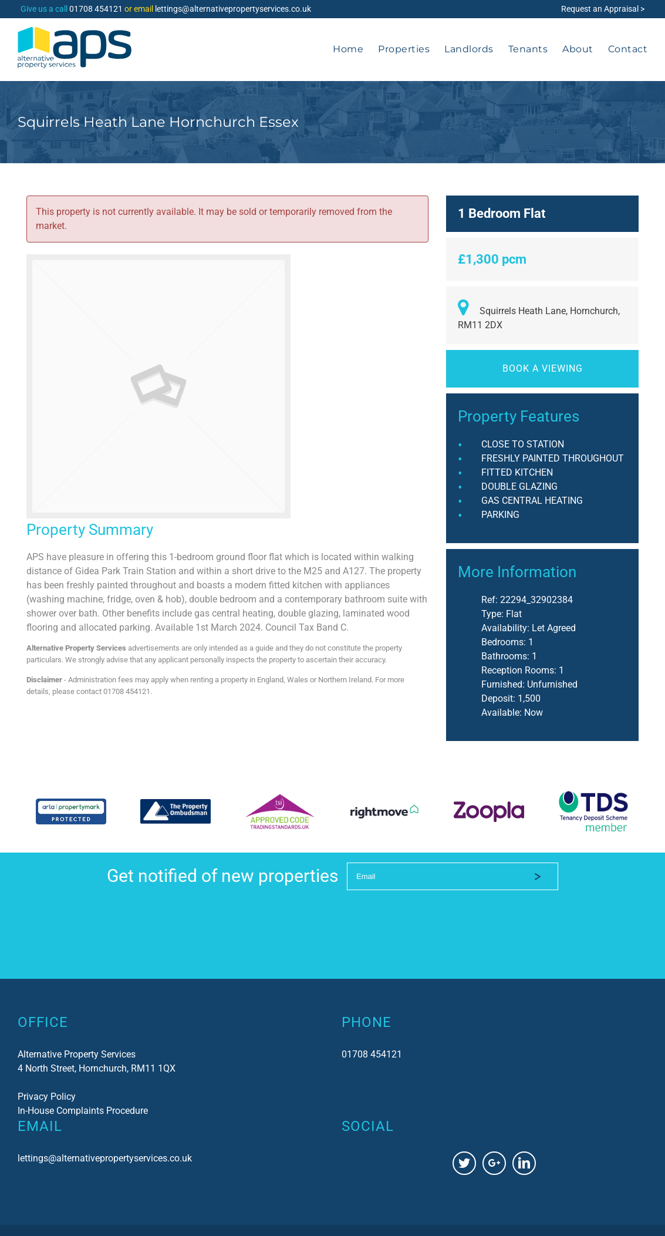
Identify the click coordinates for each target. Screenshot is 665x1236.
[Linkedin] (524, 1163)
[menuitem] (355, 49)
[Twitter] (464, 1163)
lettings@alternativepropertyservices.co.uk (233, 9)
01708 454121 (96, 9)
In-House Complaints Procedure (83, 1110)
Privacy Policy (47, 1096)
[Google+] (494, 1163)
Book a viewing (542, 368)
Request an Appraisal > (602, 9)
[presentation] (436, 915)
